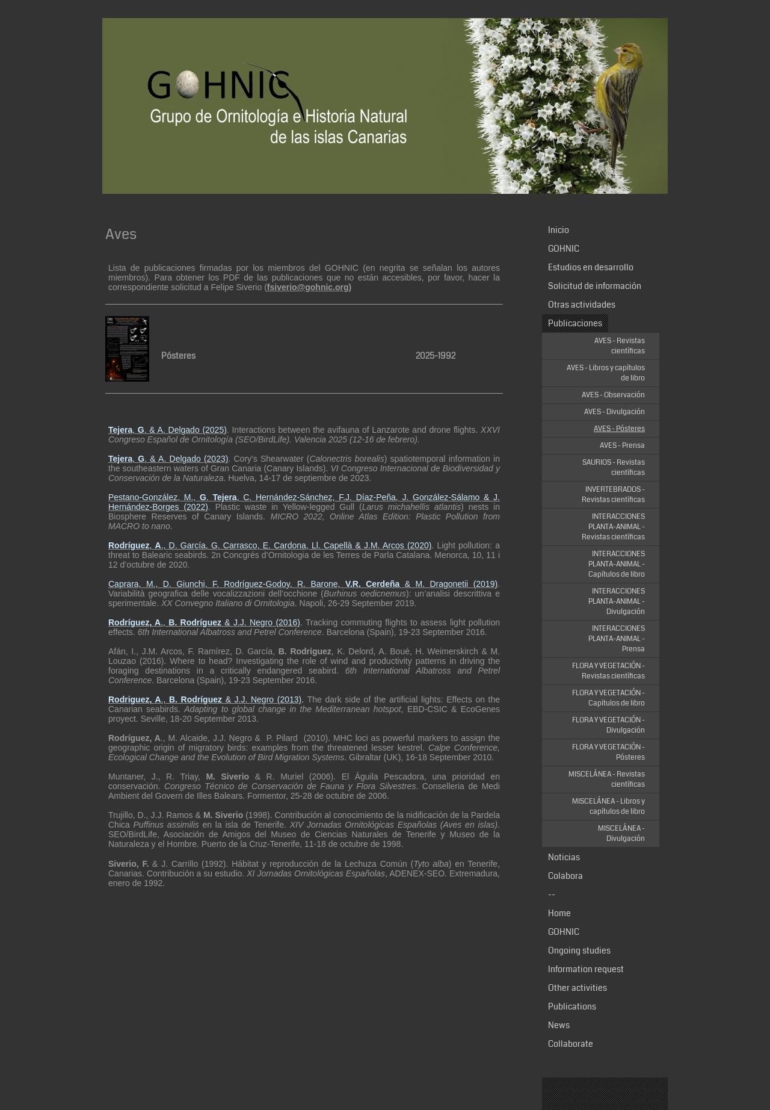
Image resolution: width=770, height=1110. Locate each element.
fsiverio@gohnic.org (308, 287)
